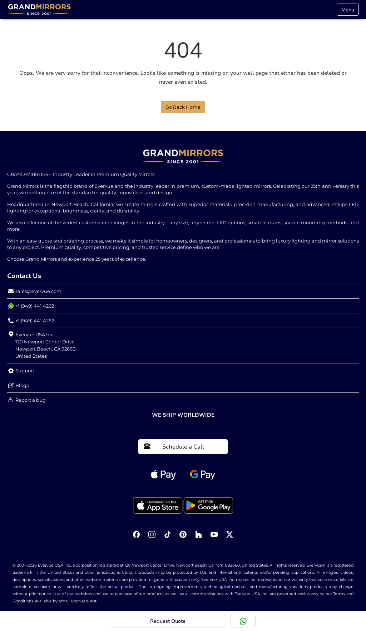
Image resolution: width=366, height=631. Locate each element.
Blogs (18, 385)
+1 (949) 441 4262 (31, 306)
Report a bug (27, 400)
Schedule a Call (174, 447)
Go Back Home (183, 107)
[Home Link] (39, 9)
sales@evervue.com (34, 291)
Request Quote (168, 621)
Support (21, 370)
